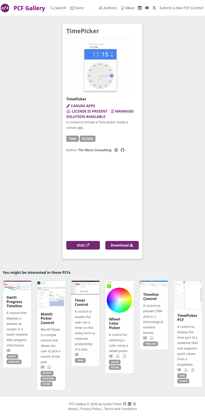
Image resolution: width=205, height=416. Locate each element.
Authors (108, 7)
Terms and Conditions (120, 409)
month (47, 373)
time (72, 139)
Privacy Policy (90, 409)
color (115, 362)
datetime (48, 378)
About (72, 409)
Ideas (127, 7)
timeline (14, 361)
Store (76, 7)
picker (87, 139)
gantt (12, 356)
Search (58, 7)
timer (80, 360)
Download (122, 245)
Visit (83, 245)
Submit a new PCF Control (181, 7)
